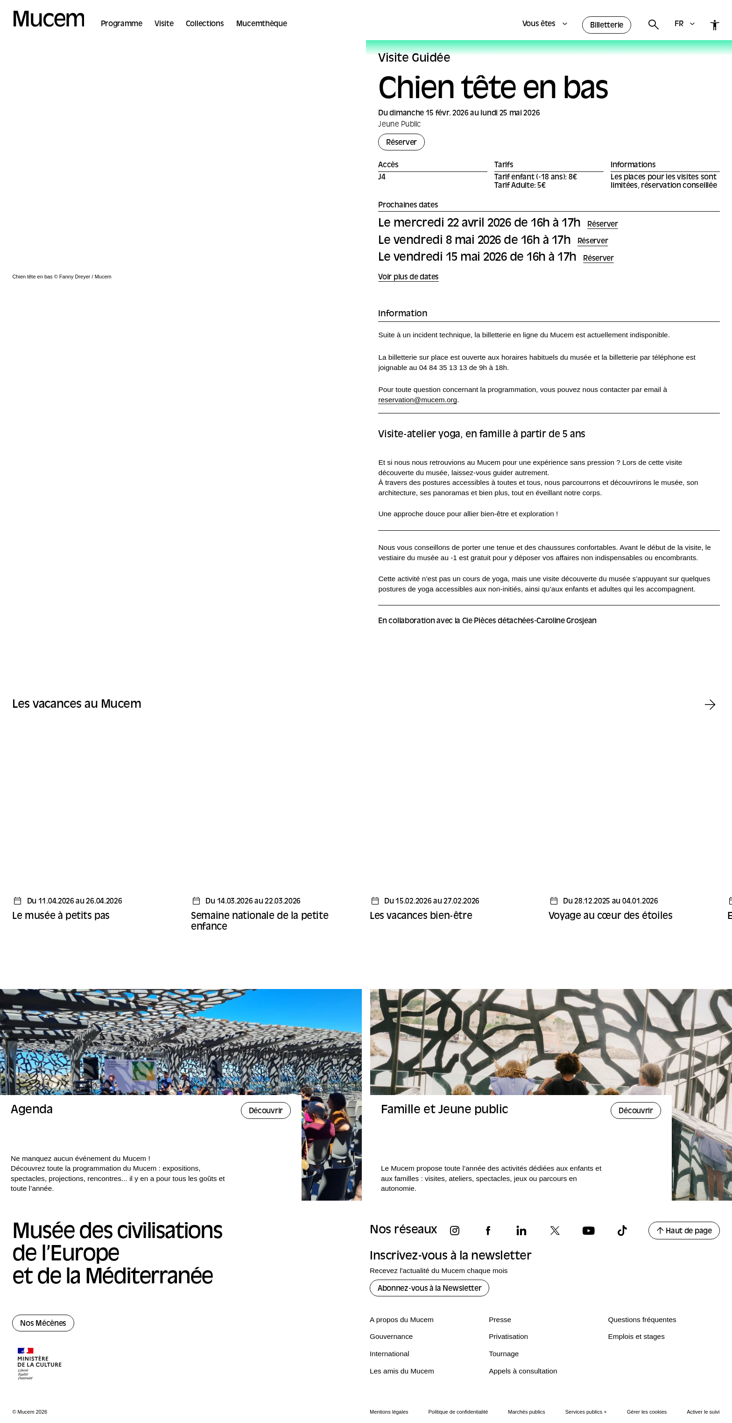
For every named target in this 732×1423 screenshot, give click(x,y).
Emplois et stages (636, 1336)
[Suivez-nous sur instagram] (459, 1231)
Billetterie (606, 25)
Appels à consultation (523, 1371)
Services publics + (586, 1412)
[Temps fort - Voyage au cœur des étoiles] (633, 827)
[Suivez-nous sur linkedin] (525, 1231)
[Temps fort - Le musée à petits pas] (97, 827)
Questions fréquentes (642, 1319)
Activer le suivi (703, 1412)
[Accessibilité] (715, 25)
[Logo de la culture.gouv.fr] (40, 1364)
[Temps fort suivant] (710, 705)
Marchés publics (526, 1412)
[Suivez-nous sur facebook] (492, 1231)
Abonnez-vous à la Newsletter (429, 1289)
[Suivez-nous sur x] (559, 1231)
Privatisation (508, 1336)
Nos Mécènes (43, 1324)
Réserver (401, 143)
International (389, 1354)
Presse (500, 1319)
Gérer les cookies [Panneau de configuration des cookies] (647, 1412)
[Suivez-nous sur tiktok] (626, 1231)
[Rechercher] (653, 25)
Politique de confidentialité (458, 1412)
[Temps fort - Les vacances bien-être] (454, 827)
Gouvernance (391, 1336)
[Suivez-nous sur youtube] (593, 1231)
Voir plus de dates (408, 278)
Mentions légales (389, 1412)
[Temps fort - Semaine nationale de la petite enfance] (275, 832)
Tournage (504, 1354)
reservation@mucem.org (417, 400)
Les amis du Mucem (402, 1371)
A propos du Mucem (402, 1319)
